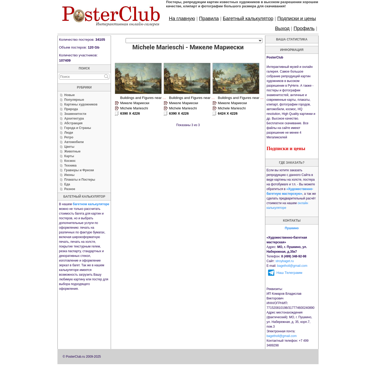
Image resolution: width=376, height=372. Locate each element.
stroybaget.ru (284, 261)
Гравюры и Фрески (79, 170)
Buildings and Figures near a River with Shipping (157, 98)
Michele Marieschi (134, 108)
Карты (69, 156)
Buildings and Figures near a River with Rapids (254, 98)
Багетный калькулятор (248, 18)
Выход (282, 28)
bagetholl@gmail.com (292, 266)
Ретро (68, 137)
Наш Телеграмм (289, 273)
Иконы (69, 175)
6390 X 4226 (130, 113)
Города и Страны (77, 128)
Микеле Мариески (134, 103)
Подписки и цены (296, 18)
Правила (209, 18)
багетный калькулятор (84, 196)
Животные (72, 151)
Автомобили (74, 142)
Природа (71, 109)
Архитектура (74, 118)
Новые (69, 95)
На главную (182, 18)
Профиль (304, 28)
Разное (69, 189)
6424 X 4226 (228, 113)
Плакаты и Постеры (79, 179)
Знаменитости (75, 114)
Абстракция (73, 123)
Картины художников (80, 104)
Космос (70, 161)
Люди (68, 132)
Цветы (69, 147)
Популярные (74, 100)
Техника (70, 165)
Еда (67, 184)
